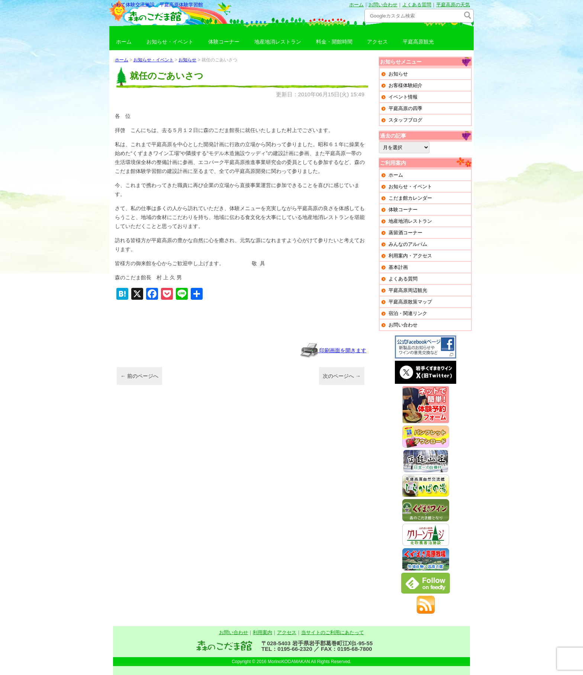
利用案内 (262, 632)
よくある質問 (416, 4)
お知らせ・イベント (169, 42)
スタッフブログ (405, 120)
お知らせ (187, 59)
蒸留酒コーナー (405, 232)
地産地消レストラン (277, 42)
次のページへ (342, 376)
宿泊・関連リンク (408, 313)
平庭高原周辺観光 (408, 290)
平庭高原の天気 (453, 4)
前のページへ (139, 376)
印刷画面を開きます (333, 350)
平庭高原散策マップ (410, 302)
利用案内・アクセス (410, 255)
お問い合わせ (382, 4)
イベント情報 (403, 97)
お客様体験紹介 (405, 85)
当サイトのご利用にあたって (332, 632)
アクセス (377, 42)
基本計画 (398, 267)
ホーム (356, 4)
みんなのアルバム (408, 244)
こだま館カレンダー (410, 198)
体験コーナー (223, 42)
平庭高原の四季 (405, 108)
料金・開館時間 (334, 42)
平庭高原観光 (418, 42)
